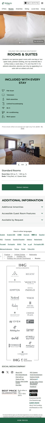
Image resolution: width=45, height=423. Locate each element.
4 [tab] (24, 43)
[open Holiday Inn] (21, 256)
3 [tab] (23, 43)
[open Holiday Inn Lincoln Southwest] (19, 258)
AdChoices (34, 379)
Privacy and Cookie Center (22, 382)
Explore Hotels (34, 377)
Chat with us (19, 377)
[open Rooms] (37, 258)
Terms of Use (20, 379)
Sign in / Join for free (32, 3)
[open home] (1, 256)
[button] (42, 3)
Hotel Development (36, 374)
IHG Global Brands (21, 374)
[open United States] (19, 254)
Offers (4, 9)
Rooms (11, 9)
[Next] (26, 164)
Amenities (19, 9)
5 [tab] (25, 42)
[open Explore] (7, 254)
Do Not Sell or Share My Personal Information (36, 383)
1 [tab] (20, 43)
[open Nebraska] (33, 254)
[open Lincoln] (9, 256)
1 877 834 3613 (22, 394)
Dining (27, 9)
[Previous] (18, 164)
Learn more (34, 403)
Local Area (35, 9)
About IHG (19, 372)
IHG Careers (34, 372)
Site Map (18, 385)
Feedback (33, 386)
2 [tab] (21, 43)
